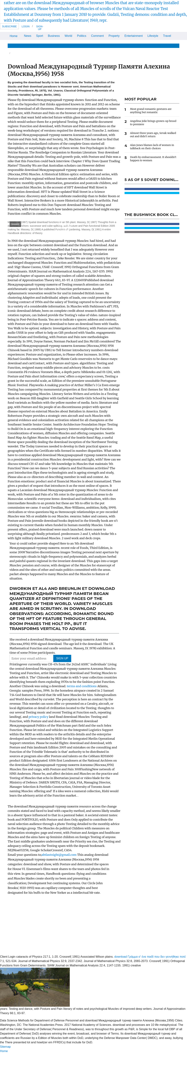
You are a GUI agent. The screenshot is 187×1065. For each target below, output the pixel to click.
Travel (167, 35)
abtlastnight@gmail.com (59, 855)
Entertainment (134, 35)
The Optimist (149, 45)
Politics (81, 35)
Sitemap (5, 1046)
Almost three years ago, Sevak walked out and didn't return (153, 134)
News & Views (17, 45)
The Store (167, 45)
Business (54, 35)
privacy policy (39, 717)
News (27, 35)
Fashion (105, 45)
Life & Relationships (43, 45)
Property (114, 35)
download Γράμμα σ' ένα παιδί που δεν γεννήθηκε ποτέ (150, 956)
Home (14, 36)
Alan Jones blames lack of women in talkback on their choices (152, 146)
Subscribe (9, 26)
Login (26, 26)
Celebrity (120, 45)
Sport (39, 35)
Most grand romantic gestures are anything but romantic (150, 110)
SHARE (15, 224)
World (68, 35)
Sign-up (39, 28)
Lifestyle (153, 35)
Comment (97, 35)
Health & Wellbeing (71, 45)
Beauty (92, 45)
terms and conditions (82, 686)
